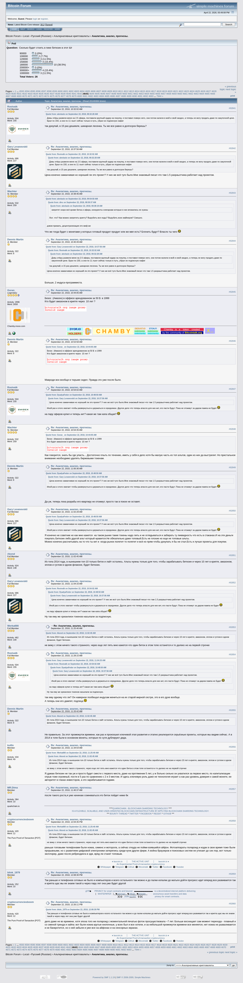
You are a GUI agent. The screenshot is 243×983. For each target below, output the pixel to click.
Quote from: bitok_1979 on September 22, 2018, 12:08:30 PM (73, 909)
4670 (24, 96)
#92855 (232, 710)
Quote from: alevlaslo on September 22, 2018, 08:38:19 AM (76, 206)
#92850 (232, 511)
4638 (57, 93)
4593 (21, 91)
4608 (104, 91)
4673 (41, 96)
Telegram (119, 867)
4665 (207, 93)
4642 (79, 93)
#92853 (232, 627)
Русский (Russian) (41, 36)
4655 (152, 93)
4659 (174, 93)
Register (48, 29)
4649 (119, 93)
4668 (13, 96)
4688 (123, 96)
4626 (203, 91)
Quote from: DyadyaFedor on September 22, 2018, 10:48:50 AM (74, 395)
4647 (108, 93)
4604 (82, 91)
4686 (112, 96)
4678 (68, 96)
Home (14, 29)
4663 (196, 93)
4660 (179, 93)
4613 (131, 91)
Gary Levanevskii (17, 146)
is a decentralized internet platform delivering (175, 891)
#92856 (232, 747)
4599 (54, 91)
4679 (74, 96)
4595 (32, 91)
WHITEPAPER (104, 894)
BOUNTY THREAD (119, 814)
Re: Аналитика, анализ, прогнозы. (71, 106)
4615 (142, 91)
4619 (164, 91)
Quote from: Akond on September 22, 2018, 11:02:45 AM (71, 633)
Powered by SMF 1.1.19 (104, 977)
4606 (93, 91)
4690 (134, 96)
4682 (90, 96)
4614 (137, 91)
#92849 (232, 467)
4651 (130, 93)
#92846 (232, 341)
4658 (168, 93)
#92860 (232, 903)
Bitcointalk (143, 867)
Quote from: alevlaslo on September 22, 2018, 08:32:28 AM (72, 114)
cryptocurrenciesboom (20, 819)
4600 (60, 91)
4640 (68, 93)
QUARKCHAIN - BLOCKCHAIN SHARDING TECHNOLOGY (140, 808)
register (44, 18)
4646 (102, 93)
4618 (159, 91)
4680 (79, 96)
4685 (107, 96)
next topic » (231, 952)
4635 (41, 93)
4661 (185, 93)
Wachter (12, 191)
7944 (158, 96)
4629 (8, 93)
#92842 (232, 148)
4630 (13, 93)
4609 (109, 91)
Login (39, 29)
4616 (148, 91)
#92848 (232, 429)
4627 (208, 91)
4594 (27, 91)
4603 (76, 91)
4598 (49, 91)
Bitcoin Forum (13, 36)
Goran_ (11, 290)
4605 (87, 91)
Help (22, 29)
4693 (151, 96)
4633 (30, 93)
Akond (11, 553)
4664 (201, 93)
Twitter (155, 867)
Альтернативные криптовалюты (72, 36)
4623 (186, 91)
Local (26, 36)
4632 (24, 93)
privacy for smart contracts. (167, 896)
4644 (91, 93)
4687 (117, 96)
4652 (135, 93)
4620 (170, 91)
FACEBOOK (146, 814)
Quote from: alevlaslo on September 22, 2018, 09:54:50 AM (72, 199)
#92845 (232, 292)
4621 (175, 91)
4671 (30, 96)
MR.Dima (12, 787)
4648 (113, 93)
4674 (46, 96)
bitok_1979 (13, 872)
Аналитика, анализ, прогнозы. (110, 36)
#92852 (232, 582)
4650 (124, 93)
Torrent (49, 25)
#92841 (232, 108)
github (132, 894)
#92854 (232, 654)
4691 (139, 96)
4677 (63, 96)
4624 (191, 91)
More (57, 29)
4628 (213, 91)
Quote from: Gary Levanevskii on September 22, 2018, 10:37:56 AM (75, 247)
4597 (43, 91)
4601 (65, 91)
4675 (52, 96)
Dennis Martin (15, 239)
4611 (120, 91)
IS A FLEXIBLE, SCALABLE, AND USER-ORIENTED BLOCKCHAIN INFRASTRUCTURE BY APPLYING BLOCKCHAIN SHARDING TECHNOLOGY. (140, 811)
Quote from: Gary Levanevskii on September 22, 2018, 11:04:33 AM (75, 660)
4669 (19, 96)
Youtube (180, 867)
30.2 (42, 25)
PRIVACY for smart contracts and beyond (113, 891)
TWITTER (133, 814)
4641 (74, 93)
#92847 (232, 389)
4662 (190, 93)
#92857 (232, 789)
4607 (98, 91)
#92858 (232, 821)
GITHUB (167, 814)
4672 (35, 96)
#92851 (232, 555)
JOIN (126, 896)
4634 (35, 93)
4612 (126, 91)
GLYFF (132, 896)
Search (30, 29)
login (35, 18)
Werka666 (13, 625)
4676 (57, 96)
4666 (212, 93)
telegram (121, 894)
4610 (115, 91)
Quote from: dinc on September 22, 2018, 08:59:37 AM (72, 202)
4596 (38, 91)
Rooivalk (12, 106)
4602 (71, 91)
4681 (85, 96)
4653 (141, 93)
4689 (129, 96)
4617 (153, 91)
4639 (63, 93)
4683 (96, 96)
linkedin (142, 894)
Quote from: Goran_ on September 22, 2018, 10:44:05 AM (71, 347)
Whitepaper (105, 867)
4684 (101, 96)
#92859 (232, 874)
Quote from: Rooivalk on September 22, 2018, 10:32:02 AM (72, 154)
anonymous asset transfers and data (169, 894)
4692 (145, 96)
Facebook (167, 867)
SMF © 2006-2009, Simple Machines (133, 977)
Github (131, 867)
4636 (46, 93)
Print (232, 96)
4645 (97, 93)
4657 (163, 93)
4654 (146, 93)
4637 (52, 93)
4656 (157, 93)
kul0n (10, 745)
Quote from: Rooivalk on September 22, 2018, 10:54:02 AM (72, 588)
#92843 (232, 193)
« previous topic (215, 952)
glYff (87, 891)
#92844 (232, 241)
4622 (181, 91)
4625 (197, 91)
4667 (8, 96)
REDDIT (157, 814)
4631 (19, 93)
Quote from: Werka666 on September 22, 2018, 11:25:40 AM (72, 753)
